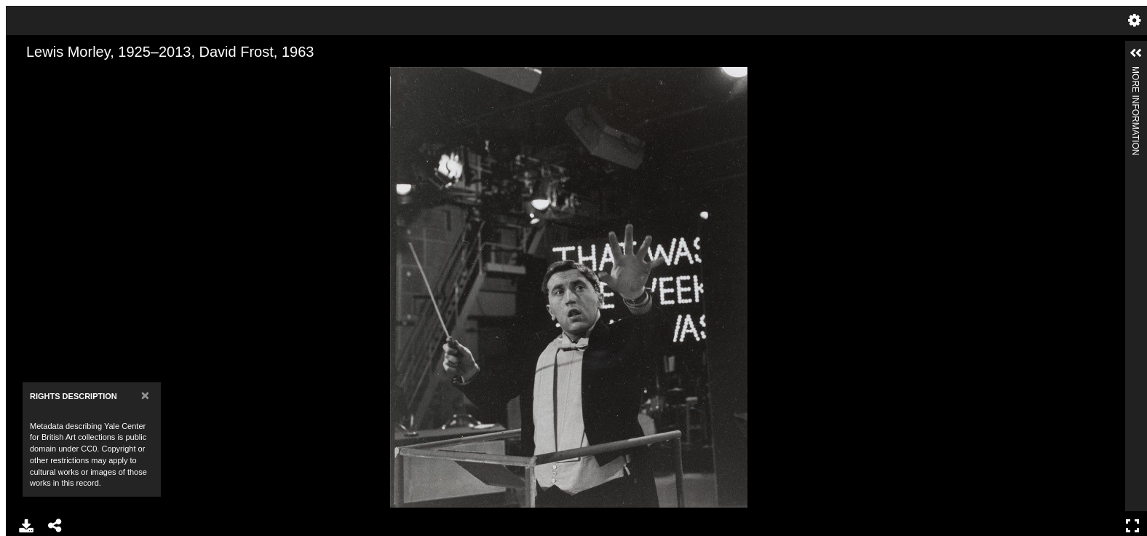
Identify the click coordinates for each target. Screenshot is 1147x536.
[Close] (145, 395)
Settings (1135, 20)
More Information (1135, 72)
